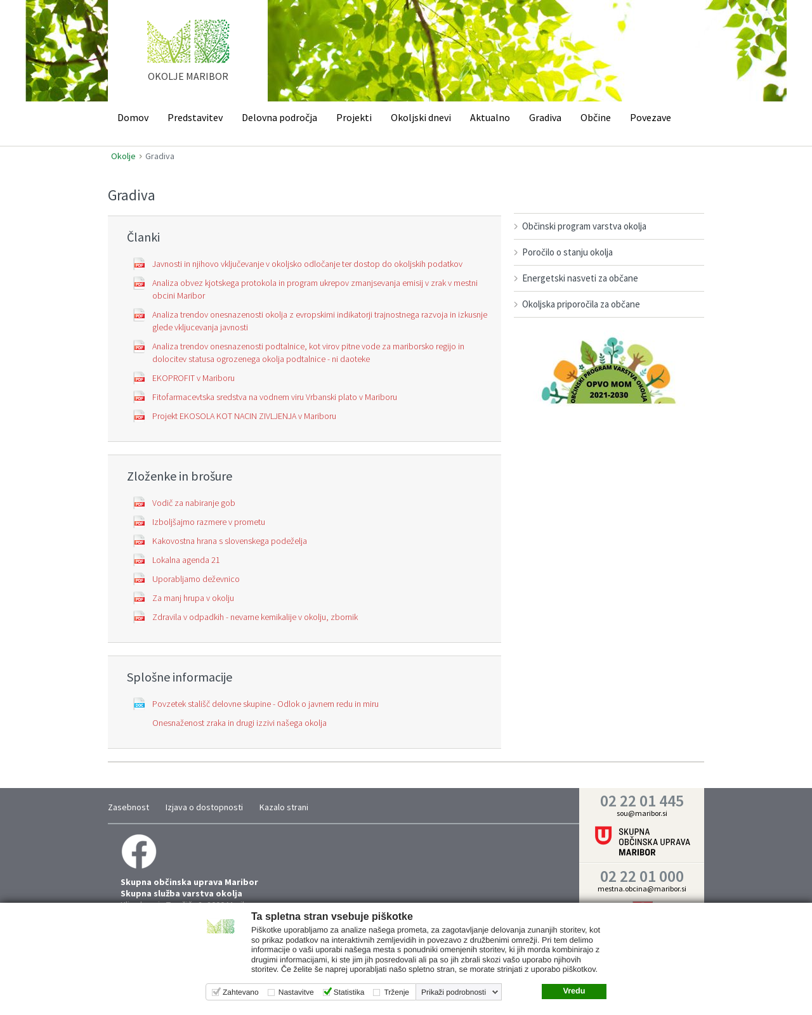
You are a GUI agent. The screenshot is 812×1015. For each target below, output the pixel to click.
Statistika (349, 992)
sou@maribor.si (642, 813)
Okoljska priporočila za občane (581, 304)
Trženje (396, 992)
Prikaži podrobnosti (453, 992)
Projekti (354, 117)
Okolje (123, 156)
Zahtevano (241, 992)
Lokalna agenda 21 (186, 560)
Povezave (650, 117)
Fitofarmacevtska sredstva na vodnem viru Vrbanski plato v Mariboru (274, 397)
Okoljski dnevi (421, 117)
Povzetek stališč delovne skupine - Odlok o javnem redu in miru (265, 703)
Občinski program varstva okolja (584, 226)
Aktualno (490, 117)
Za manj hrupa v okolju (193, 598)
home (188, 56)
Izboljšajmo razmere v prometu (208, 521)
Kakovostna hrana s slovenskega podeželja (229, 540)
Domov (132, 117)
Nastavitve (296, 992)
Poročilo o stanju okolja (567, 252)
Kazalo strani (283, 807)
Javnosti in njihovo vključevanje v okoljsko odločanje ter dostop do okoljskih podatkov (307, 263)
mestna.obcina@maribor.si (642, 888)
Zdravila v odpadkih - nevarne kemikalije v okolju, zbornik (255, 617)
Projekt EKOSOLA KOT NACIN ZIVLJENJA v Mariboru (244, 416)
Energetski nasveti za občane (580, 278)
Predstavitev (195, 117)
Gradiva (545, 117)
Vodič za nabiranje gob (193, 502)
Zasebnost (128, 807)
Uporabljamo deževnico (196, 579)
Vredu (574, 990)
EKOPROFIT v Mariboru (193, 378)
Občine (595, 117)
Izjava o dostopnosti (204, 807)
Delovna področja (279, 117)
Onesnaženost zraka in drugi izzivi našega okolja (239, 722)
